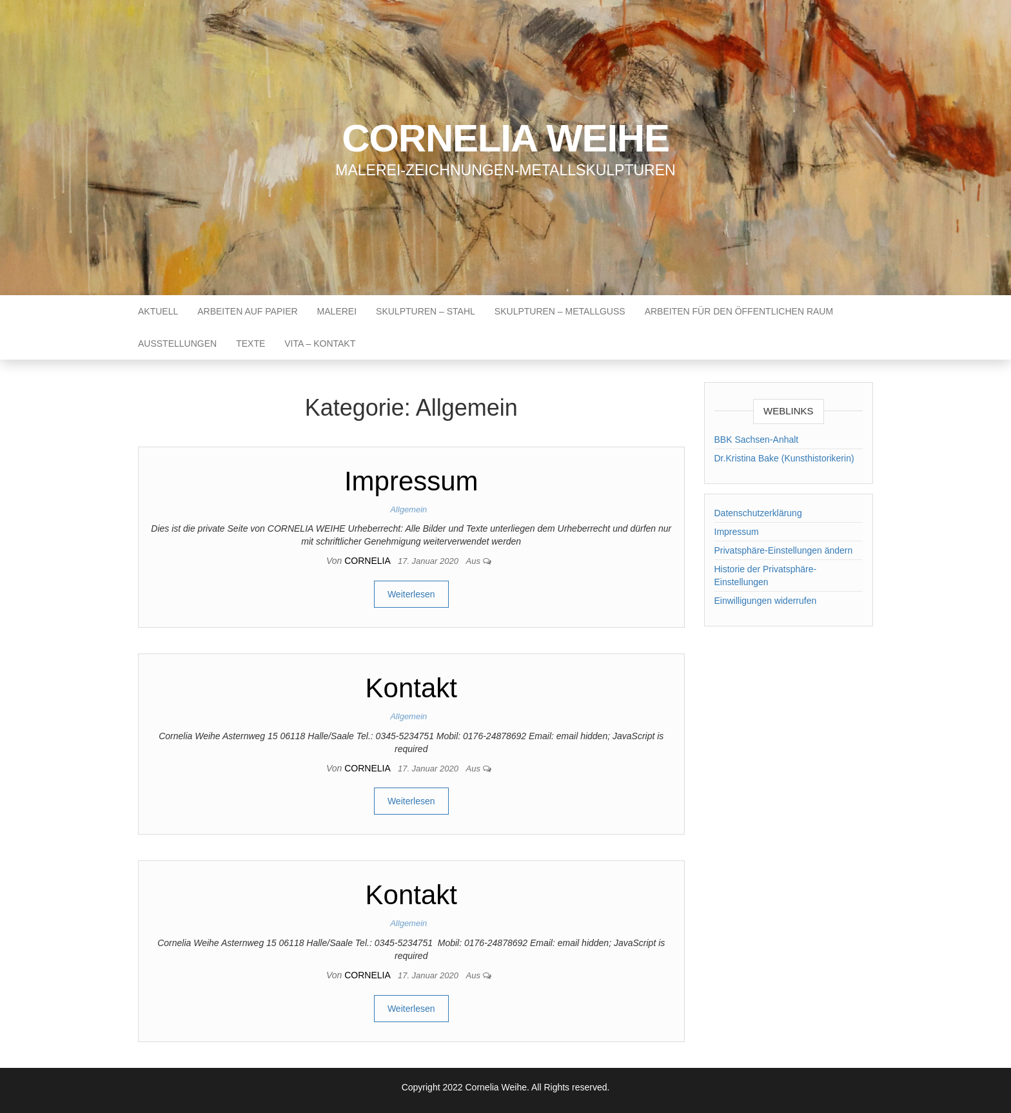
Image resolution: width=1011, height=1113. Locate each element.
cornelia (368, 561)
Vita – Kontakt (319, 343)
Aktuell (158, 311)
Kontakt (411, 688)
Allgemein (408, 509)
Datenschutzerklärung (758, 513)
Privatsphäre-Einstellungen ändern (783, 550)
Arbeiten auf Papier (247, 311)
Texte (250, 343)
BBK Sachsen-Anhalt (756, 439)
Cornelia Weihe (505, 138)
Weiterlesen (411, 594)
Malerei (337, 311)
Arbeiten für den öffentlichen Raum (739, 311)
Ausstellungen (177, 343)
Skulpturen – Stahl (425, 311)
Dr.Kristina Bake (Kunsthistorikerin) (784, 458)
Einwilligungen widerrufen (765, 600)
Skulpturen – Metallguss (560, 311)
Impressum (411, 481)
